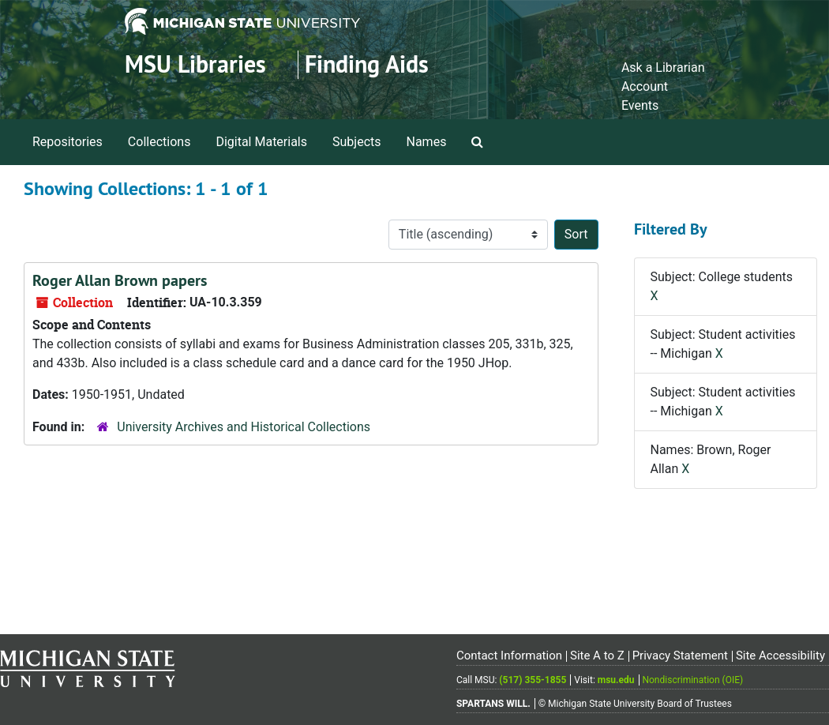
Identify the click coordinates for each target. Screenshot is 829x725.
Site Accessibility (780, 655)
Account (644, 86)
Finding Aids (367, 64)
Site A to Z (597, 655)
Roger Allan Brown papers (119, 280)
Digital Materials (261, 141)
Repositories (67, 141)
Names (427, 141)
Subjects (356, 141)
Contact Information (509, 655)
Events (639, 105)
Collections (159, 141)
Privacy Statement (680, 655)
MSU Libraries (195, 64)
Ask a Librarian (663, 67)
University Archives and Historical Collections (243, 426)
